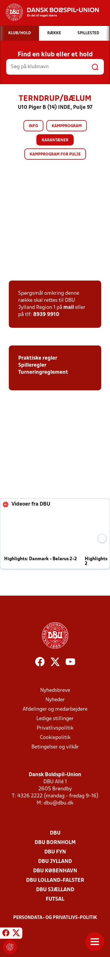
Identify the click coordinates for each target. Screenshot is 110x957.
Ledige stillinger (55, 718)
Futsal (55, 899)
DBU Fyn (55, 852)
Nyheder (55, 699)
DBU (55, 833)
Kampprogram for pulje (55, 154)
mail (68, 307)
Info (33, 126)
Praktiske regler (37, 358)
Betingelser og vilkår (55, 747)
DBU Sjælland (55, 889)
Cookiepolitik (55, 737)
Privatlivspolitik (55, 728)
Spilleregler (32, 365)
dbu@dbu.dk (58, 803)
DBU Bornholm (55, 842)
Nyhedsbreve (55, 690)
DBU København (55, 871)
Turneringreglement (43, 372)
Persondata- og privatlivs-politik (55, 918)
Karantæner (55, 140)
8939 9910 (46, 314)
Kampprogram (67, 126)
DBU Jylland (55, 861)
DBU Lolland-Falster (55, 880)
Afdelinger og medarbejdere (55, 709)
